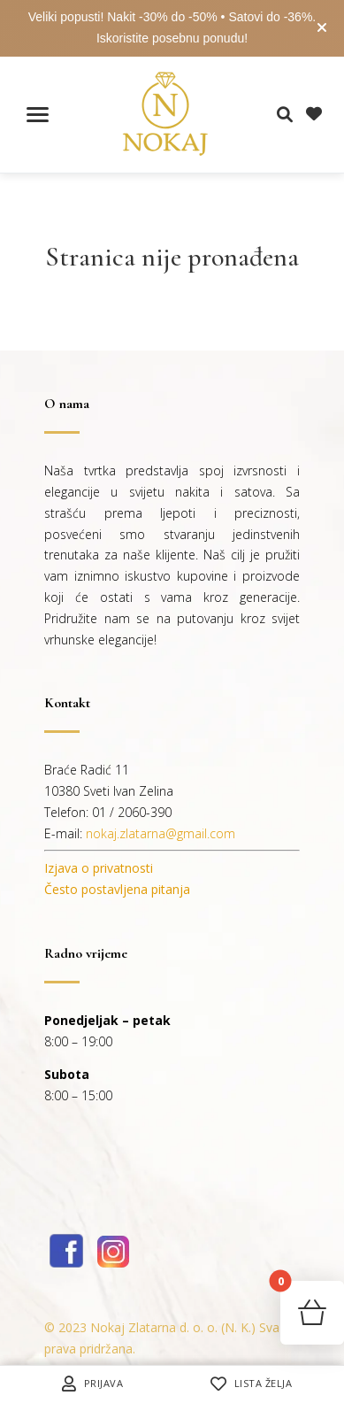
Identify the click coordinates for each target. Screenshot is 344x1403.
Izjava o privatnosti (98, 868)
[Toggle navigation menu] (37, 115)
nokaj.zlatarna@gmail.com (160, 833)
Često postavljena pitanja (117, 889)
